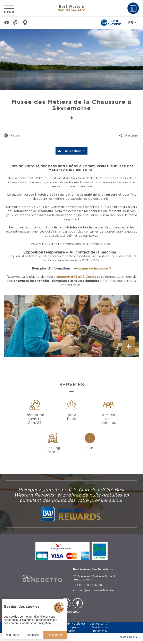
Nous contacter (74, 151)
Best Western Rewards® (100, 629)
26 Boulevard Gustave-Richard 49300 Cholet (94, 578)
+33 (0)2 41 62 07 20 (87, 584)
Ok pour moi (55, 634)
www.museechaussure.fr (92, 268)
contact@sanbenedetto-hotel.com (97, 590)
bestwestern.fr (99, 623)
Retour (15, 135)
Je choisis (33, 634)
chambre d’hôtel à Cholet (76, 276)
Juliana (133, 637)
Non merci (12, 634)
